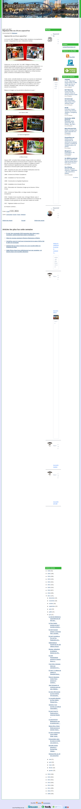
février (51, 767)
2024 (49, 576)
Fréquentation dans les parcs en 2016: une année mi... (54, 740)
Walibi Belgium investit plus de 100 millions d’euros (55, 644)
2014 (49, 780)
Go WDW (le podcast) (71, 158)
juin (50, 614)
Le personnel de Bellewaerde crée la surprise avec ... (54, 721)
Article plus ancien (39, 220)
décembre (52, 598)
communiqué (9, 214)
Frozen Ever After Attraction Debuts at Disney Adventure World (71, 93)
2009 (49, 793)
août (50, 609)
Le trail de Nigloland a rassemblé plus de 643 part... (55, 618)
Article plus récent (7, 220)
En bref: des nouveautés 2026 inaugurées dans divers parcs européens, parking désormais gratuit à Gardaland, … (22, 234)
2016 (49, 774)
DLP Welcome (69, 90)
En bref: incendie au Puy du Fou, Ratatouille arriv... (54, 638)
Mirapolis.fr (68, 151)
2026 (49, 571)
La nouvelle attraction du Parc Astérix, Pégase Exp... (54, 700)
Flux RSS (70, 57)
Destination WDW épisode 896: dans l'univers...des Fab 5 (70, 123)
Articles (38, 803)
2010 (49, 791)
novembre (52, 600)
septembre (52, 606)
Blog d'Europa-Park (70, 128)
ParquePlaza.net (69, 137)
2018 (49, 593)
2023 (49, 579)
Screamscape (69, 99)
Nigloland (14, 33)
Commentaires (46, 803)
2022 (49, 582)
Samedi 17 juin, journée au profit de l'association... (55, 706)
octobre (51, 603)
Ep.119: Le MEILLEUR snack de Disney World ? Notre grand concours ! (71, 161)
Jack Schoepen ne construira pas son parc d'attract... (54, 687)
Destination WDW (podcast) (70, 118)
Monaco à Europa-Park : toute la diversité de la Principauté (71, 131)
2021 (49, 584)
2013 (49, 782)
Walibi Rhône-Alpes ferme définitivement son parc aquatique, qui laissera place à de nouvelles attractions (24, 251)
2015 (49, 777)
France (18, 214)
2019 (49, 590)
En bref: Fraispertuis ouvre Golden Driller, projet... (54, 734)
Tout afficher (75, 177)
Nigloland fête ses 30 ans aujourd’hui (16, 31)
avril (50, 762)
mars (50, 765)
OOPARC (67, 79)
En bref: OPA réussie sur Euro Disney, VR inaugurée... (54, 693)
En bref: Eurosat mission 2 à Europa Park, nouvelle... (55, 631)
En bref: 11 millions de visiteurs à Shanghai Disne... (55, 672)
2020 (49, 587)
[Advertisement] (40, 22)
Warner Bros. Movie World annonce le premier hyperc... (54, 727)
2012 (49, 785)
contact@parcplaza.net (69, 47)
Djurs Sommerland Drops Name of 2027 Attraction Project (70, 102)
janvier (51, 770)
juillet (50, 612)
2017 (49, 596)
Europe (14, 214)
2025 (49, 573)
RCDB (66, 107)
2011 (49, 788)
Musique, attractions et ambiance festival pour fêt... (54, 651)
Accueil (23, 220)
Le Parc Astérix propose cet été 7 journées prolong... (54, 625)
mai (50, 759)
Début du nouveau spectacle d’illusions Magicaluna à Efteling (23, 238)
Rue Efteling (68, 167)
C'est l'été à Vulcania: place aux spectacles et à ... (54, 665)
